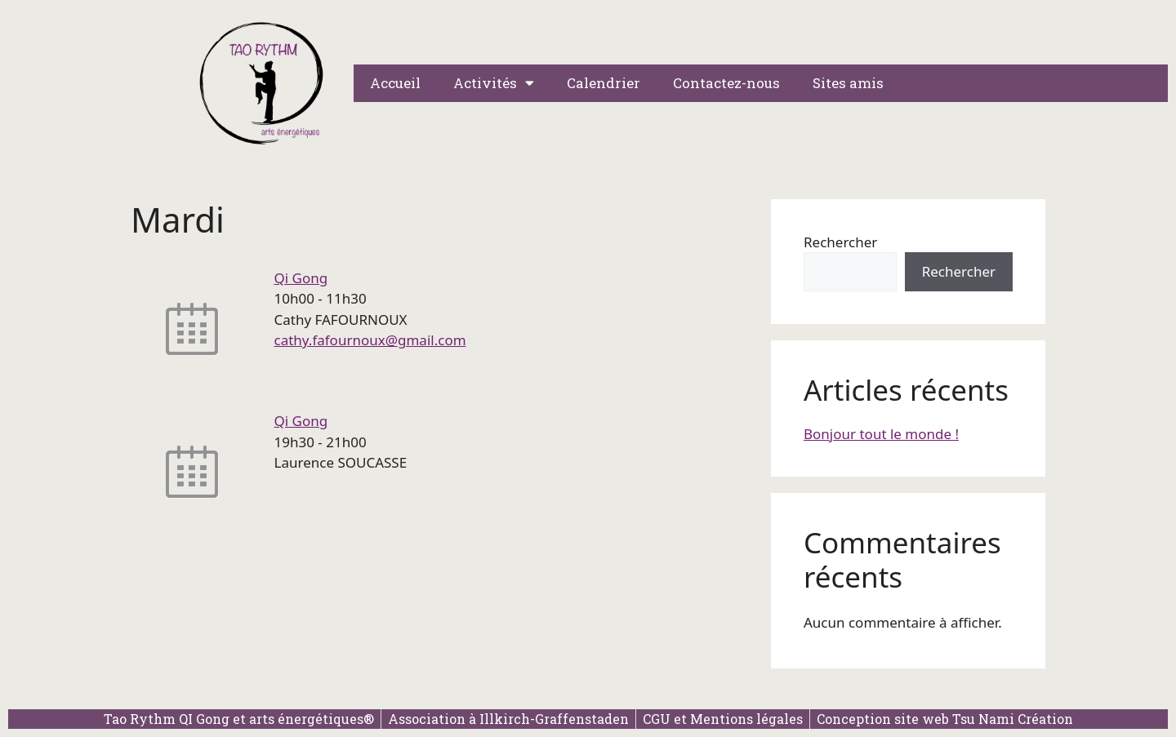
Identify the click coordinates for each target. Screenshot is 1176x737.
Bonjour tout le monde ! (881, 433)
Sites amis (848, 82)
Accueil (395, 82)
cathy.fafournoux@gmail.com (370, 340)
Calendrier (603, 82)
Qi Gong (301, 278)
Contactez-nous (726, 82)
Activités (493, 83)
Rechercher (840, 242)
